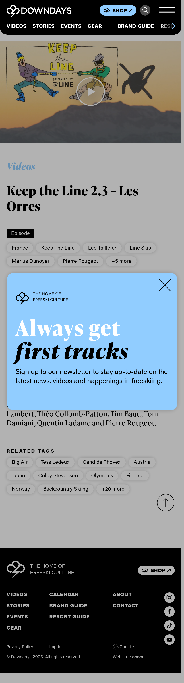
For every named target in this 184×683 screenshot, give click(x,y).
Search (145, 10)
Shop (122, 10)
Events (71, 26)
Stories (44, 26)
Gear (95, 26)
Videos (16, 26)
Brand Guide (135, 26)
